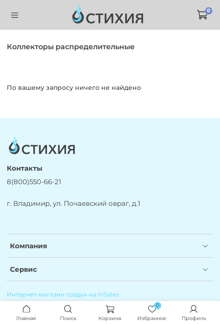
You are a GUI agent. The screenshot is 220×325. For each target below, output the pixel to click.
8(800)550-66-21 (34, 181)
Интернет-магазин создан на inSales (63, 294)
